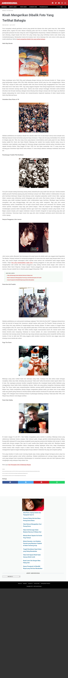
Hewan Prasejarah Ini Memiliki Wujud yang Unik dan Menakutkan (20, 316)
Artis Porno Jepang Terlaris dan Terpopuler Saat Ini (56, 23)
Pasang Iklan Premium (45, 562)
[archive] (58, 101)
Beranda (5, 4)
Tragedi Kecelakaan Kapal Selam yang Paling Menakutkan (57, 70)
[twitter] (54, 1)
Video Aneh (24, 4)
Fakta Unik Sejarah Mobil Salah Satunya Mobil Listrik (57, 78)
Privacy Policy (37, 562)
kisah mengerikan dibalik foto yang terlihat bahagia (16, 44)
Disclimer (25, 562)
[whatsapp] (39, 548)
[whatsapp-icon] (64, 1)
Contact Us (30, 562)
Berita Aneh (13, 4)
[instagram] (61, 1)
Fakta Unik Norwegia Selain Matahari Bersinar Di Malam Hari (19, 310)
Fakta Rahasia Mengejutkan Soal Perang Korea (55, 38)
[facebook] (51, 1)
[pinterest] (28, 548)
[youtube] (58, 1)
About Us (20, 562)
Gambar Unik (34, 4)
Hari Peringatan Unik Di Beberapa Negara (19, 531)
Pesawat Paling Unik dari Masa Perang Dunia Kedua (57, 30)
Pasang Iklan (44, 4)
